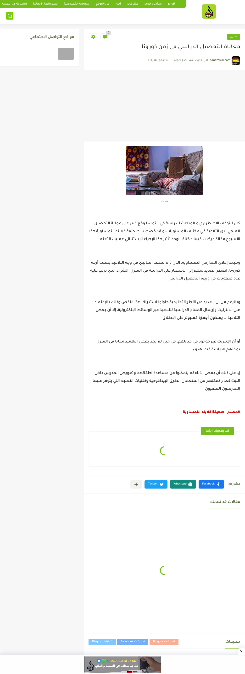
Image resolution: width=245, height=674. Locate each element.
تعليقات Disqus (102, 641)
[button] (211, 484)
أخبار (118, 4)
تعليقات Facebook (133, 641)
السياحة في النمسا (14, 4)
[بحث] (9, 16)
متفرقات (132, 4)
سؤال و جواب (153, 4)
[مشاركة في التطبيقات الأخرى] (136, 484)
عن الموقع (102, 4)
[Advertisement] (164, 105)
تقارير (171, 4)
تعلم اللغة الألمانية (45, 4)
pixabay (164, 201)
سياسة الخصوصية (76, 4)
